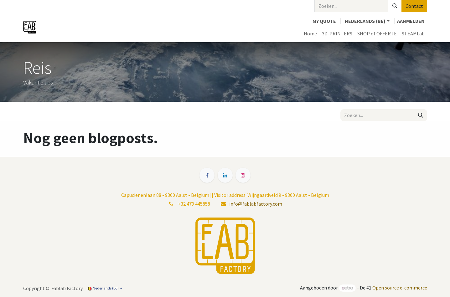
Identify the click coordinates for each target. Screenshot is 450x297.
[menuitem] (310, 33)
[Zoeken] (394, 6)
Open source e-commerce (399, 287)
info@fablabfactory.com (255, 204)
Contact (414, 6)
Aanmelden (411, 21)
